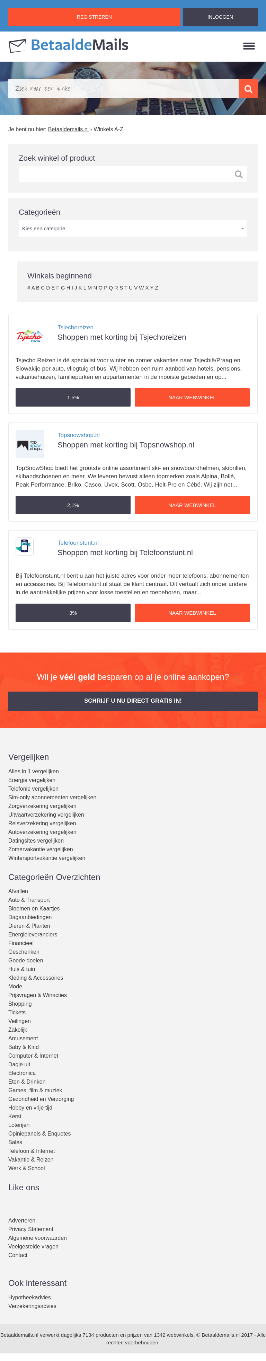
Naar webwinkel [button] (192, 397)
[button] (73, 397)
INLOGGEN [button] (220, 17)
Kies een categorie (43, 228)
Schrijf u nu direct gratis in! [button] (133, 700)
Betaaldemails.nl (19, 1335)
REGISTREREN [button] (94, 17)
